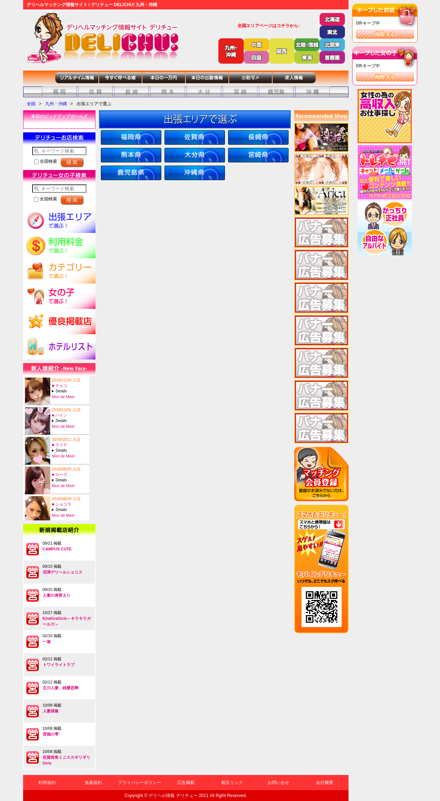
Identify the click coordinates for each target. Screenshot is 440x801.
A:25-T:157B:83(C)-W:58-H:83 (69, 480)
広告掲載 (186, 782)
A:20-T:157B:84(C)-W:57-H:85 (69, 420)
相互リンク (232, 782)
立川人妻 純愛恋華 (60, 688)
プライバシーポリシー (139, 782)
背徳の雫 (51, 734)
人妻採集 (51, 711)
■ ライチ (60, 445)
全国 (31, 103)
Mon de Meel (63, 397)
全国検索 (45, 161)
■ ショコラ (62, 504)
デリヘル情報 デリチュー (173, 795)
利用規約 (47, 782)
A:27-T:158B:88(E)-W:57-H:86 (69, 450)
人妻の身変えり (57, 595)
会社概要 (324, 782)
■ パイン (60, 415)
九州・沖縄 (56, 103)
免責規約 (93, 782)
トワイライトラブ (58, 664)
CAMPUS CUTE (57, 549)
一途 (47, 641)
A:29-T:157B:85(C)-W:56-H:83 (69, 509)
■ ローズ (60, 474)
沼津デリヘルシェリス (62, 572)
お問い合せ (278, 782)
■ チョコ (60, 385)
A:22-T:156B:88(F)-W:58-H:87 (69, 391)
